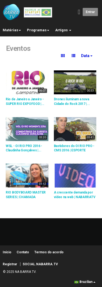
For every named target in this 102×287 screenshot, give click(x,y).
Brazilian (84, 282)
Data (86, 56)
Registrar (10, 264)
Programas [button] (38, 30)
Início (7, 252)
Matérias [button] (12, 30)
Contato (23, 252)
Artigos (63, 30)
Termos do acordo (49, 252)
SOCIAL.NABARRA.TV (40, 264)
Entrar (90, 12)
